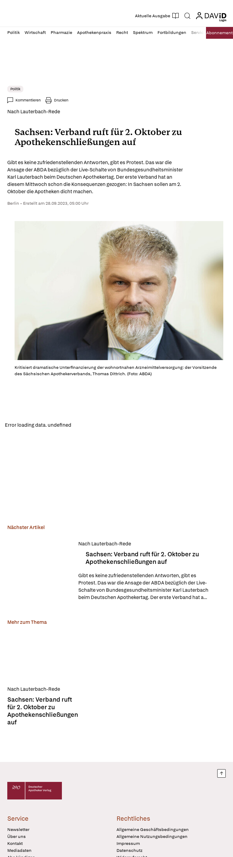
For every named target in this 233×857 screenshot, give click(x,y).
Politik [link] (15, 89)
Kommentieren (28, 100)
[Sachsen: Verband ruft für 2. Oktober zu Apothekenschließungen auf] (39, 571)
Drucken (61, 100)
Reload (84, 425)
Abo (218, 33)
